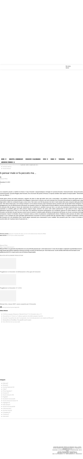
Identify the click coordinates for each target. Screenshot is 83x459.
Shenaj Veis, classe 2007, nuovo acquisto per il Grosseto (18, 304)
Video (5, 389)
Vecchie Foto (7, 410)
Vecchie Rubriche (8, 387)
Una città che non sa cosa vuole (11, 322)
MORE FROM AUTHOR (17, 255)
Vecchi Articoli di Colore (10, 400)
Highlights (6, 402)
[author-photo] (4, 243)
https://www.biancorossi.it (7, 247)
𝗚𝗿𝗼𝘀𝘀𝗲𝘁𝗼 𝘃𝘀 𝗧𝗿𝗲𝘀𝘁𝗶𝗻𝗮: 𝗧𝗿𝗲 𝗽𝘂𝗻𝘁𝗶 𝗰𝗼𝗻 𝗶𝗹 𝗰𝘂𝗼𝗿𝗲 (17, 320)
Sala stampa (6, 404)
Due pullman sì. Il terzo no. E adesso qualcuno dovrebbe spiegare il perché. (23, 316)
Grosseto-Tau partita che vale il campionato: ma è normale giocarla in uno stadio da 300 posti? (28, 318)
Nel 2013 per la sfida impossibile (15, 235)
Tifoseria (6, 414)
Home (1, 165)
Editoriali (5, 383)
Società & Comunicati (9, 399)
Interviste (6, 416)
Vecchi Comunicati (9, 406)
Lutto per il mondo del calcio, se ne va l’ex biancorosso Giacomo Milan (27, 233)
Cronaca (6, 393)
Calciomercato (7, 408)
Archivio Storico (8, 165)
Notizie (5, 385)
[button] (80, 66)
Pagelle (5, 397)
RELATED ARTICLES (5, 255)
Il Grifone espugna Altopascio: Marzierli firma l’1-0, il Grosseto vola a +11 (22, 314)
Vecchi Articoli (16, 165)
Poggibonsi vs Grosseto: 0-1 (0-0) (11, 288)
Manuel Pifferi (4, 179)
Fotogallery (6, 412)
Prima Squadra (7, 391)
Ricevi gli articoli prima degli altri (9, 307)
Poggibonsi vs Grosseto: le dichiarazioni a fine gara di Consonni (20, 272)
